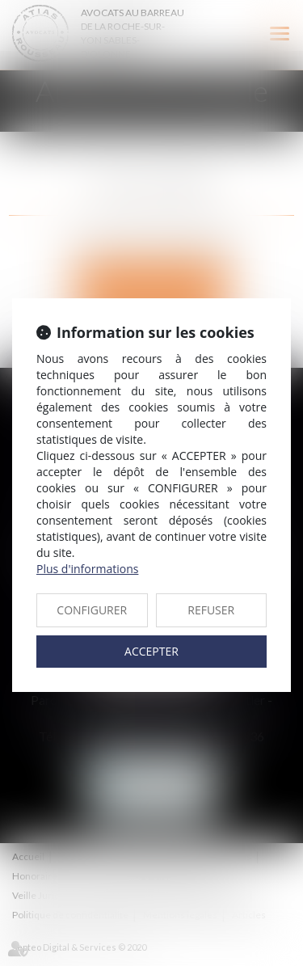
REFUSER (210, 610)
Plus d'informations (87, 568)
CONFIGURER (92, 610)
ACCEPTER (151, 651)
